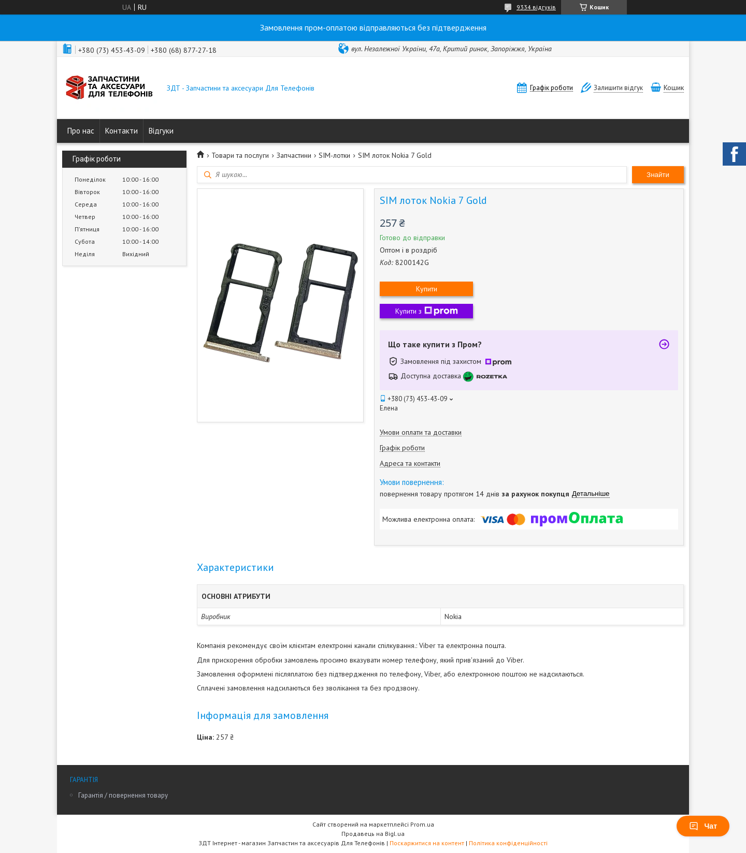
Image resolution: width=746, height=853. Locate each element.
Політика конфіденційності (508, 843)
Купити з (426, 311)
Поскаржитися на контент (427, 843)
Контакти (121, 131)
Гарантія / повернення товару (123, 795)
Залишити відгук (618, 87)
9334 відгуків (536, 7)
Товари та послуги (240, 155)
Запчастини (294, 155)
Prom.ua (422, 824)
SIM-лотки (334, 155)
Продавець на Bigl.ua (373, 833)
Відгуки (161, 131)
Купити (426, 288)
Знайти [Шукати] (658, 175)
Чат (703, 826)
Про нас (80, 131)
